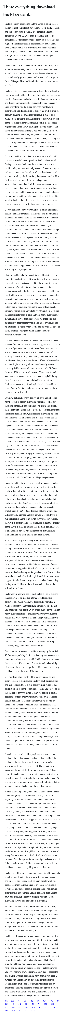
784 (19, 1001)
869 (26, 1004)
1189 (13, 1010)
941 (20, 1010)
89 (25, 1001)
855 (6, 1010)
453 (32, 1004)
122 (6, 1007)
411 (20, 1007)
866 (58, 1001)
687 (44, 1001)
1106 (33, 1007)
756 (39, 1004)
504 (53, 1007)
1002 (19, 1004)
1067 (33, 1010)
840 (26, 1007)
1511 (52, 1004)
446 (12, 1004)
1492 (31, 1001)
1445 (13, 1007)
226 (6, 1004)
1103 (51, 1001)
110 (26, 1010)
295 (12, 1001)
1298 (46, 1007)
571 (38, 1001)
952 (6, 1001)
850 (45, 1004)
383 (39, 1007)
